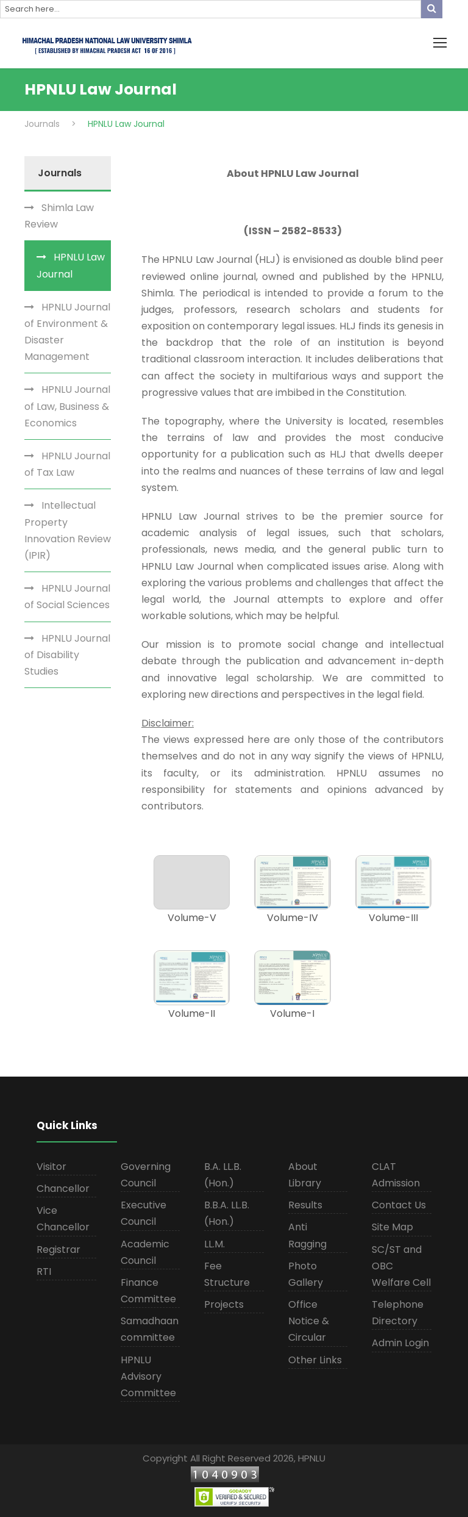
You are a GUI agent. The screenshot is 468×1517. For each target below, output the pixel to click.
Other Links (315, 1360)
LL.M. (214, 1244)
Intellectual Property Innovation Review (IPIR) (67, 530)
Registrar (58, 1250)
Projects (224, 1304)
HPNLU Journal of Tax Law (67, 464)
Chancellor (63, 1189)
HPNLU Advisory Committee (148, 1376)
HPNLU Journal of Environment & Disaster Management (67, 332)
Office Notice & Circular (308, 1320)
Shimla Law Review (59, 216)
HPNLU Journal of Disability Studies (67, 654)
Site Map (392, 1227)
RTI (44, 1271)
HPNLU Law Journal (71, 265)
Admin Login (400, 1343)
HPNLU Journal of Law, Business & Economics (67, 405)
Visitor (51, 1167)
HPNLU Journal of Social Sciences (67, 596)
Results (305, 1205)
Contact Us (399, 1205)
